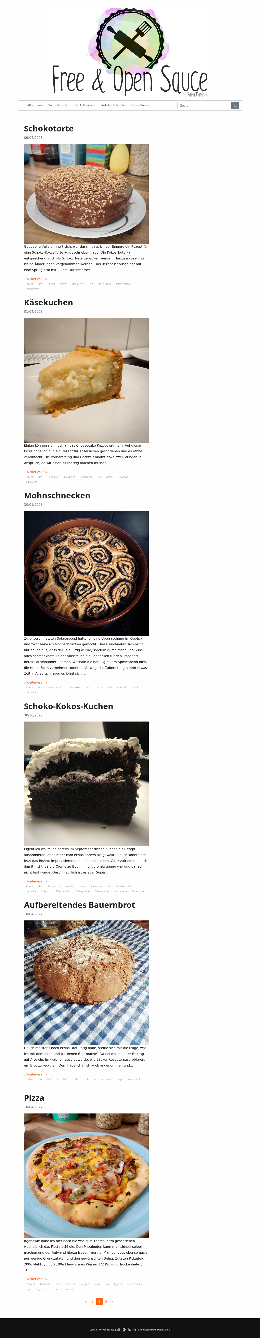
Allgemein (34, 105)
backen (29, 1079)
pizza (98, 1284)
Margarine (69, 477)
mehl (75, 1079)
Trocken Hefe (73, 687)
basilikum (31, 1284)
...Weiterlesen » (35, 279)
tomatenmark (134, 1284)
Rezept (29, 284)
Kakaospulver (67, 886)
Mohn (99, 687)
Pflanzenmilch (123, 284)
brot (40, 1079)
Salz (91, 284)
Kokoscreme (120, 891)
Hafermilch (122, 687)
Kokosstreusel (101, 891)
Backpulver (78, 284)
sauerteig (107, 1079)
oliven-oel (71, 1284)
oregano (85, 1284)
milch (86, 1079)
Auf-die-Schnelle (113, 105)
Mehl (40, 284)
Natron (63, 284)
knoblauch (45, 1284)
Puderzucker (138, 891)
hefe (65, 1079)
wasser (109, 477)
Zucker (51, 284)
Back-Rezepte (85, 105)
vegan (120, 1079)
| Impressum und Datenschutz (154, 1329)
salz (95, 1079)
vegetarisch (134, 1079)
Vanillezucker (104, 284)
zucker (69, 1289)
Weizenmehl (54, 687)
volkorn (29, 1084)
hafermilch (52, 1079)
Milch (136, 687)
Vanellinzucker (124, 886)
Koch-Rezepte (58, 105)
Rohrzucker (86, 477)
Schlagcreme (32, 289)
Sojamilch (46, 891)
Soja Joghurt (124, 477)
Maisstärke (31, 482)
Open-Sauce (140, 105)
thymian (118, 1284)
